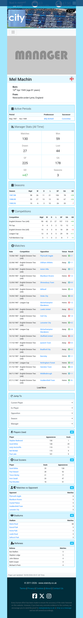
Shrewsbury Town (47, 282)
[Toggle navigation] (13, 32)
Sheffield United (46, 336)
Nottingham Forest (47, 363)
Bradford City (45, 349)
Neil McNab (13, 451)
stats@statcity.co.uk (46, 608)
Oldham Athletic (46, 263)
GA (58, 158)
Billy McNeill (49, 119)
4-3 (70, 367)
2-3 (70, 336)
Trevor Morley (14, 475)
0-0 (70, 282)
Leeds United (45, 309)
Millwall (43, 289)
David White (13, 444)
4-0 (70, 289)
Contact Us (58, 588)
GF (25, 158)
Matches (25, 133)
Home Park (13, 531)
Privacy (30, 588)
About (48, 588)
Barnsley (43, 356)
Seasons (58, 170)
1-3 (70, 316)
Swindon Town (46, 367)
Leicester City (45, 323)
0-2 (70, 309)
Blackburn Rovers (47, 276)
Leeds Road (13, 534)
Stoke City (44, 296)
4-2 (70, 323)
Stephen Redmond (16, 441)
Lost (58, 145)
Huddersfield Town (47, 380)
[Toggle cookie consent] (74, 3)
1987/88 (12, 195)
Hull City (43, 316)
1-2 (70, 276)
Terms (23, 588)
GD (25, 170)
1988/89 (12, 199)
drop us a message (64, 608)
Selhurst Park (14, 537)
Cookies (40, 588)
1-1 (70, 263)
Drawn (25, 145)
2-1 (70, 256)
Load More (41, 388)
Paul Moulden (14, 482)
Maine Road (13, 524)
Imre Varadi (13, 478)
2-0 (70, 329)
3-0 (70, 296)
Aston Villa (44, 269)
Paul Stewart (14, 472)
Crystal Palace (14, 503)
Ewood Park (13, 527)
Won (58, 133)
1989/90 (12, 203)
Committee (66, 119)
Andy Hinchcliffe (15, 447)
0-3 (70, 343)
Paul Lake (12, 454)
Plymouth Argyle (46, 256)
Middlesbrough (46, 374)
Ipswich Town (45, 343)
